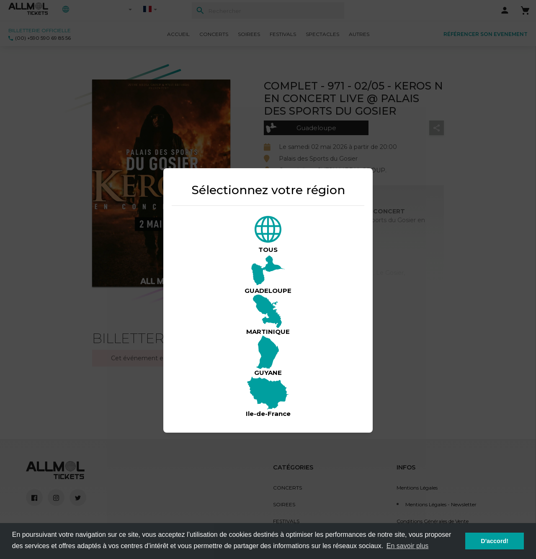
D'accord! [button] (494, 541)
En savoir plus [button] (408, 545)
